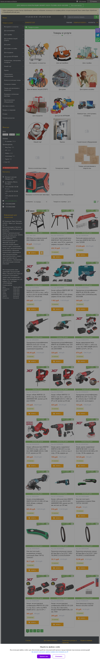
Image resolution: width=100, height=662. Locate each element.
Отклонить (58, 656)
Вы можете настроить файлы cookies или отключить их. (49, 652)
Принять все (44, 656)
